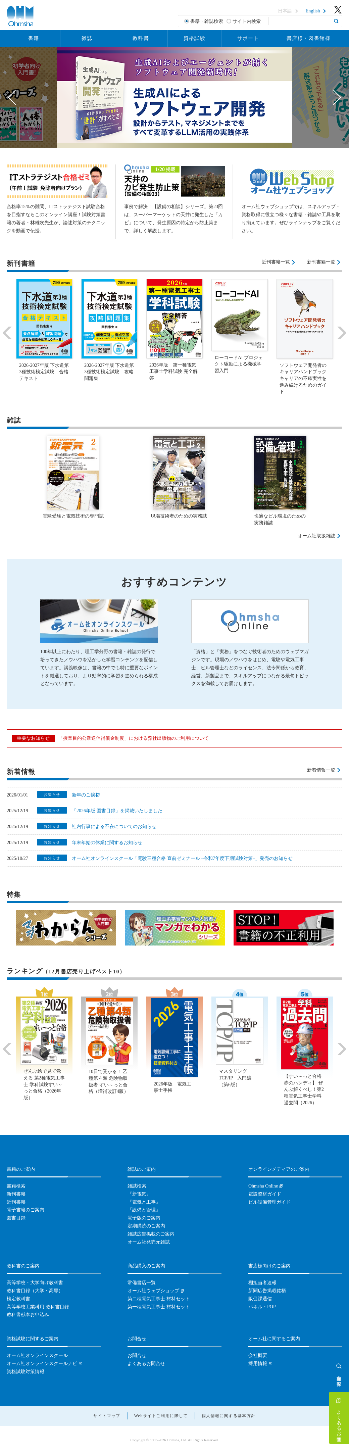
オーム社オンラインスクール (37, 1355)
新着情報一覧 (321, 770)
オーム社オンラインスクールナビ (42, 1363)
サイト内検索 (247, 21)
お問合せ (137, 1355)
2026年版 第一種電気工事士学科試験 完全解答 (173, 371)
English (313, 11)
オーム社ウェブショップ (153, 1290)
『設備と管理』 (144, 1209)
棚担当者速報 (262, 1282)
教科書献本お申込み (28, 1314)
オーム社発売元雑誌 (149, 1242)
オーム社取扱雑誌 (316, 535)
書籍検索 (16, 1186)
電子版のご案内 (144, 1217)
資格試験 (195, 38)
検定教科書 (18, 1298)
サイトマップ (106, 1415)
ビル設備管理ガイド (269, 1202)
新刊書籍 (16, 1194)
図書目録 (16, 1217)
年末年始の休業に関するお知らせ (107, 842)
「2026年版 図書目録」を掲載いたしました (117, 810)
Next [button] (333, 97)
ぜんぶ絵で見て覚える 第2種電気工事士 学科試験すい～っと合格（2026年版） (44, 1084)
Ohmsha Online (263, 1186)
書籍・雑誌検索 (206, 21)
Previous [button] (15, 97)
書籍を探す (339, 1378)
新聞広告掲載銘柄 (267, 1290)
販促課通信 (260, 1298)
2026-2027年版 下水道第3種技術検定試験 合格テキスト (44, 372)
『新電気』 (139, 1194)
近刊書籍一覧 (276, 261)
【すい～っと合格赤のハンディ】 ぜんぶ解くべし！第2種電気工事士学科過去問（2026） (304, 1089)
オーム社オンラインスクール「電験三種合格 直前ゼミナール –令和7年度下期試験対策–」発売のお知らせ (182, 858)
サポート (248, 38)
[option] (174, 97)
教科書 (141, 38)
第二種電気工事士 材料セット (159, 1298)
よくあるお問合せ (339, 1423)
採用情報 (257, 1363)
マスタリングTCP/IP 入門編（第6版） (235, 1078)
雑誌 (87, 38)
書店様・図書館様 (309, 38)
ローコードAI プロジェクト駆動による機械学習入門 (238, 364)
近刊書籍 (16, 1202)
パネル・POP (262, 1306)
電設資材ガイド (264, 1194)
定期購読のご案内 (146, 1225)
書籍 (33, 38)
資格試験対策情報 (25, 1371)
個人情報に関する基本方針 (229, 1415)
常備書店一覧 (142, 1282)
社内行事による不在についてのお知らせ (114, 826)
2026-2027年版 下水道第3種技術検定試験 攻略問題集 (109, 372)
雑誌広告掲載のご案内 (151, 1234)
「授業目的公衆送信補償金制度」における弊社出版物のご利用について (133, 738)
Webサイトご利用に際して (161, 1415)
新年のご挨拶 (86, 794)
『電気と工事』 (144, 1202)
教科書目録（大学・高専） (35, 1290)
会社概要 (257, 1355)
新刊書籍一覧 (321, 261)
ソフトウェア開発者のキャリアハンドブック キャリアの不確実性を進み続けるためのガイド (303, 378)
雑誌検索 (137, 1186)
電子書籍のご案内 (25, 1209)
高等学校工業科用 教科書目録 (38, 1306)
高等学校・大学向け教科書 (35, 1282)
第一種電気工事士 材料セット (159, 1306)
